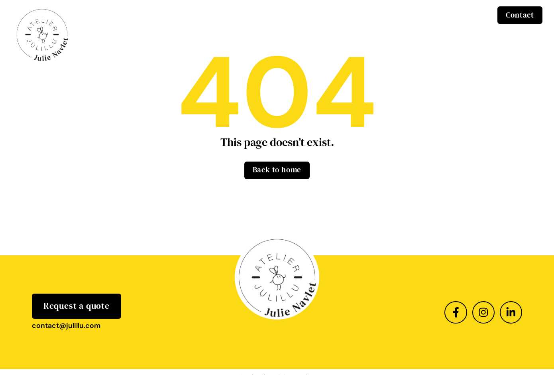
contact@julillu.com (66, 325)
